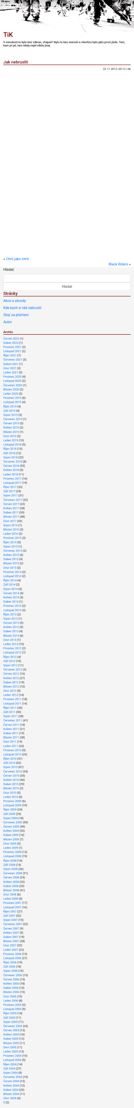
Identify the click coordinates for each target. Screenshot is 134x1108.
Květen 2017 (11, 508)
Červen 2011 (11, 724)
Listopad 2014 (12, 576)
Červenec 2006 (12, 975)
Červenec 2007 (12, 924)
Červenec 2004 (12, 1077)
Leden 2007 (10, 949)
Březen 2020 (11, 389)
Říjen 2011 (10, 707)
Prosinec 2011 (12, 699)
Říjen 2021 (10, 355)
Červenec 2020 (12, 385)
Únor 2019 (9, 436)
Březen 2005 (11, 1043)
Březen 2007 (11, 941)
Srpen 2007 (10, 920)
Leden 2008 (10, 898)
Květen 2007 (11, 932)
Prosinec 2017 (12, 478)
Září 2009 (9, 814)
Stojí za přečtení (16, 315)
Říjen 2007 (10, 911)
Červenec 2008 (12, 873)
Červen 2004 (11, 1081)
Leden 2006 (10, 1000)
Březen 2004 (11, 1094)
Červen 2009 (11, 826)
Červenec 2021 (12, 359)
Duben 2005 (10, 1038)
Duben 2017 (10, 512)
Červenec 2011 (12, 720)
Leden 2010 (10, 797)
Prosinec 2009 (12, 801)
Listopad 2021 (12, 351)
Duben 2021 (10, 364)
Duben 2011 (10, 733)
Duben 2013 (10, 631)
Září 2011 (9, 712)
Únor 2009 (9, 843)
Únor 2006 (9, 996)
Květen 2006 (11, 983)
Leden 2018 (10, 474)
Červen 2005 (11, 1030)
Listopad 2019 (12, 402)
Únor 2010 (9, 792)
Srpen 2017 (10, 495)
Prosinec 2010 (12, 750)
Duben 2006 (10, 987)
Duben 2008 (10, 886)
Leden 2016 (10, 533)
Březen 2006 (11, 992)
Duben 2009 (10, 835)
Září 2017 (9, 491)
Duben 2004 (10, 1089)
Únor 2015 (9, 567)
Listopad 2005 (12, 1009)
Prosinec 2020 (12, 376)
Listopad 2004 (12, 1060)
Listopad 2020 (12, 380)
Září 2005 (9, 1017)
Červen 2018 (11, 465)
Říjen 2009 (10, 809)
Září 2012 (9, 661)
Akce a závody (14, 301)
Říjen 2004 (10, 1064)
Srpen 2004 (10, 1072)
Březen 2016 (11, 529)
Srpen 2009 (10, 818)
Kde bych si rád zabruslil (22, 308)
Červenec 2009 (12, 822)
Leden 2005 (10, 1051)
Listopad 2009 (12, 805)
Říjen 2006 (10, 962)
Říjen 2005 (10, 1013)
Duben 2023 (10, 342)
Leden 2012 (10, 695)
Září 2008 (9, 864)
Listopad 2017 (12, 482)
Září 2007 (9, 915)
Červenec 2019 (12, 419)
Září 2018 (9, 453)
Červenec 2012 (12, 669)
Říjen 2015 (10, 542)
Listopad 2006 (12, 958)
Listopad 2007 (12, 907)
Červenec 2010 (12, 771)
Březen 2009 (11, 839)
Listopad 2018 (12, 444)
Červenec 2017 (12, 499)
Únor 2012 (9, 690)
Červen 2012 (11, 673)
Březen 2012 (11, 686)
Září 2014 (9, 584)
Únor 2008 (9, 894)
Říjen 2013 (10, 614)
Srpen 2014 (10, 589)
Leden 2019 (10, 440)
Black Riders (118, 264)
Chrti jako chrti (17, 259)
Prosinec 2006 (12, 954)
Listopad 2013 (12, 610)
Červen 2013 (11, 622)
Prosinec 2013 (12, 605)
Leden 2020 (10, 393)
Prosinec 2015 (12, 538)
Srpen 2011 (10, 716)
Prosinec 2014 (12, 572)
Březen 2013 (11, 635)
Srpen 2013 (10, 618)
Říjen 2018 (10, 448)
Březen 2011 (11, 737)
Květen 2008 (11, 881)
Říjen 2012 (10, 657)
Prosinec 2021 (12, 347)
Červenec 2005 (12, 1026)
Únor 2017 (9, 521)
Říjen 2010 (10, 758)
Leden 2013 (10, 644)
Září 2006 (9, 966)
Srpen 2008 (10, 869)
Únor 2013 (9, 639)
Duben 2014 (10, 601)
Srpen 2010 (10, 767)
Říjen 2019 (10, 406)
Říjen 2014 (10, 580)
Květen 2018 (11, 470)
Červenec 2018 (12, 461)
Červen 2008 (11, 877)
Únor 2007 (9, 945)
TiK (8, 34)
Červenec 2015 (12, 550)
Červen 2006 (11, 979)
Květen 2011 (11, 729)
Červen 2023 (11, 338)
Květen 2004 (11, 1085)
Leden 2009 (10, 847)
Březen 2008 (11, 890)
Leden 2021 (10, 372)
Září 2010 (9, 762)
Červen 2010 (11, 775)
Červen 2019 (11, 423)
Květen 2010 (11, 780)
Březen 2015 (11, 563)
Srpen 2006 (10, 970)
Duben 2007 (10, 937)
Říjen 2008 (10, 860)
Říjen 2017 (10, 487)
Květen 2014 (11, 597)
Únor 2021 (9, 368)
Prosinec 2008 (12, 852)
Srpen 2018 (10, 457)
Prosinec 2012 (12, 648)
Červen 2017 (11, 504)
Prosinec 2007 (12, 902)
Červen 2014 (11, 593)
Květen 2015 (11, 555)
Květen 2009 (11, 830)
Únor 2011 (9, 741)
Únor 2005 (9, 1047)
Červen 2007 (11, 928)
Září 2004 (9, 1068)
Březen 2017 (11, 516)
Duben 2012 (10, 682)
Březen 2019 (11, 432)
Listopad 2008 (12, 856)
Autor (7, 322)
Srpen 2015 (10, 546)
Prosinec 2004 (12, 1055)
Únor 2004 (9, 1098)
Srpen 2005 (10, 1022)
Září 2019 (9, 410)
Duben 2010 (10, 784)
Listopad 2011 (12, 703)
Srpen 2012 (10, 665)
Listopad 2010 (12, 754)
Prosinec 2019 (12, 397)
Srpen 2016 (10, 525)
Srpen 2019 (10, 415)
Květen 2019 (11, 427)
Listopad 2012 (12, 652)
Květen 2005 (11, 1034)
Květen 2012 (11, 678)
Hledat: (9, 269)
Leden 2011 (10, 746)
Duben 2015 (10, 559)
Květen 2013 (11, 627)
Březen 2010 (11, 788)
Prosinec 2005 (12, 1004)
